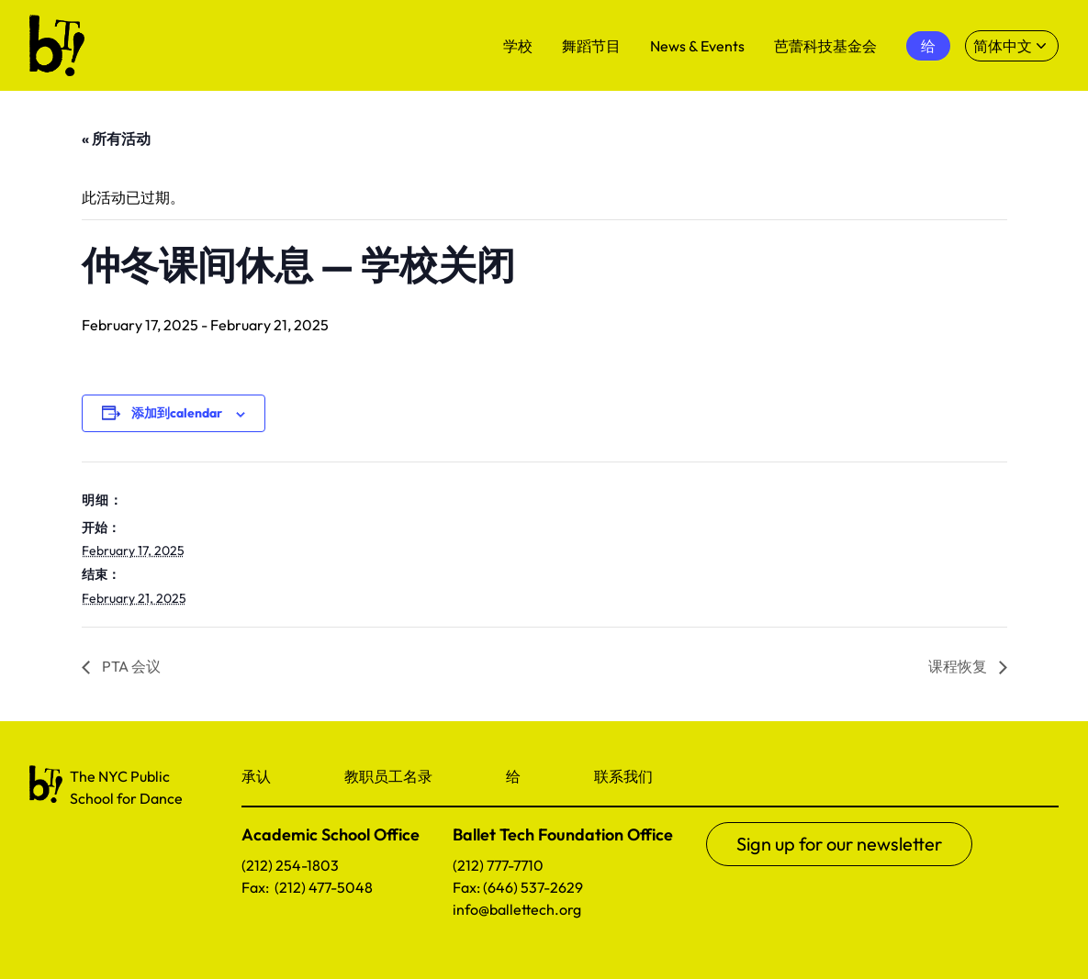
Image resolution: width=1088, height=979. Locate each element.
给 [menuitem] (928, 46)
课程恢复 (959, 666)
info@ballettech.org (517, 909)
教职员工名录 (388, 776)
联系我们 (623, 776)
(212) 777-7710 (498, 865)
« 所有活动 (116, 138)
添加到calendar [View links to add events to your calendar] (176, 413)
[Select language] (1012, 45)
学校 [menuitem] (518, 46)
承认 (256, 776)
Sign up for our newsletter (839, 843)
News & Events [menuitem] (697, 46)
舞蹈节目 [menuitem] (591, 46)
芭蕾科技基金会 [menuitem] (825, 46)
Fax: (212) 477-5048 (307, 887)
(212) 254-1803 (290, 865)
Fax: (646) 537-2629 (518, 887)
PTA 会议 (130, 666)
